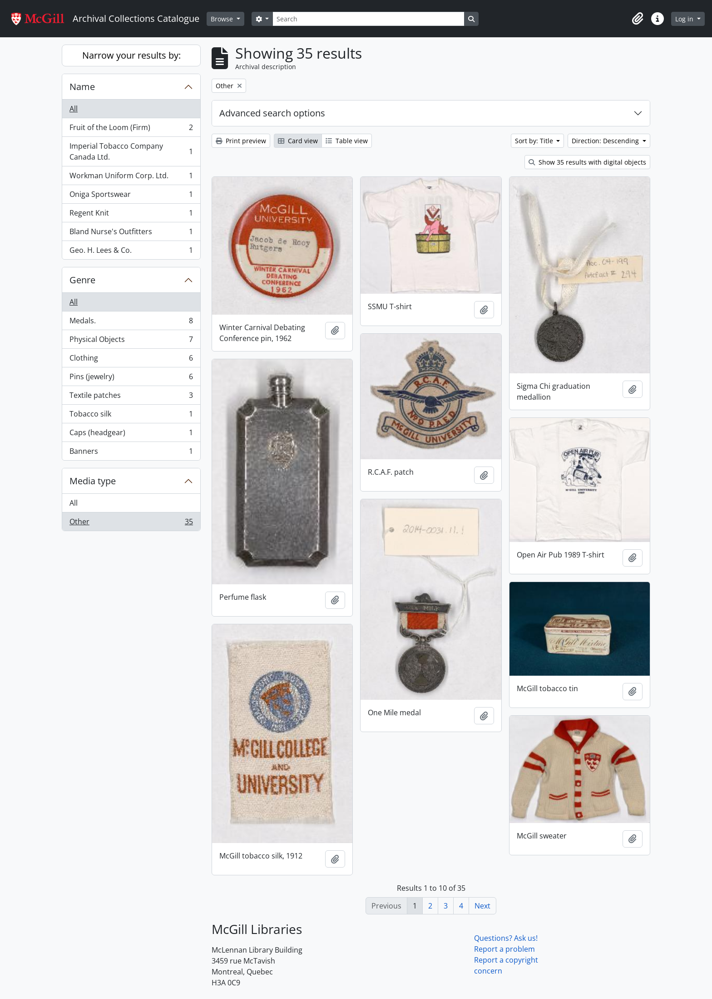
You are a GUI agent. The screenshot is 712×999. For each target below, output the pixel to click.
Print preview (241, 140)
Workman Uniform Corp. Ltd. (131, 177)
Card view (298, 140)
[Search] (368, 19)
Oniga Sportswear (131, 196)
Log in (685, 19)
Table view (347, 140)
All (73, 109)
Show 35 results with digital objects (587, 162)
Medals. (131, 322)
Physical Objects (131, 341)
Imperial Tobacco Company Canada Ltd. (131, 151)
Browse (223, 19)
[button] (638, 19)
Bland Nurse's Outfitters (131, 233)
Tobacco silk (131, 415)
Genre (82, 280)
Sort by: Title (535, 140)
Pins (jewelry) (131, 378)
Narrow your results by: (131, 55)
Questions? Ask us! (506, 938)
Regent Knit (131, 214)
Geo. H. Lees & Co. (131, 252)
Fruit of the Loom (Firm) (131, 129)
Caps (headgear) (131, 434)
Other (131, 523)
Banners (131, 453)
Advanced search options (272, 113)
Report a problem (504, 949)
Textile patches (131, 397)
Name (82, 86)
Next (482, 906)
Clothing (131, 359)
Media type (92, 481)
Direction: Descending (606, 140)
